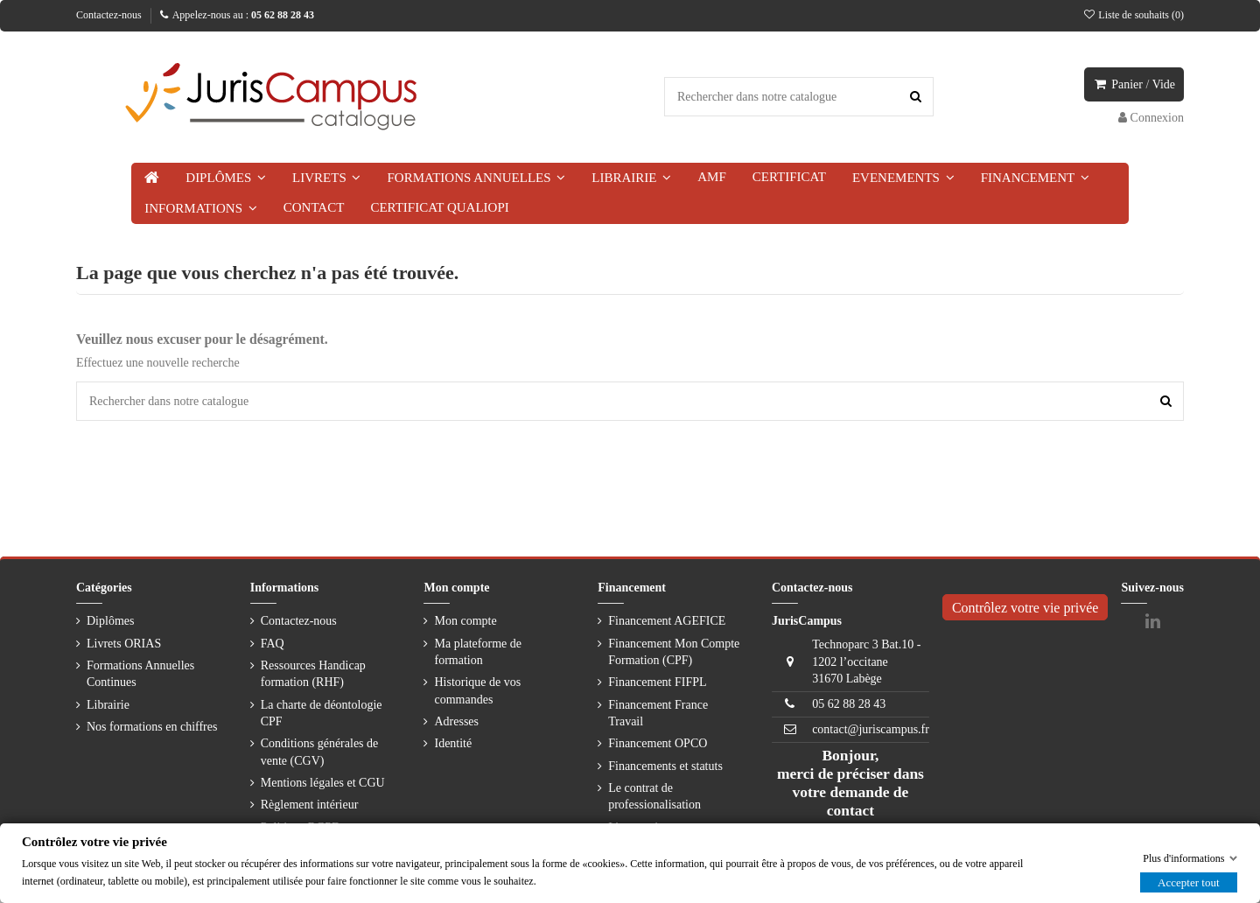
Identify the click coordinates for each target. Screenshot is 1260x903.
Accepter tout (1188, 881)
